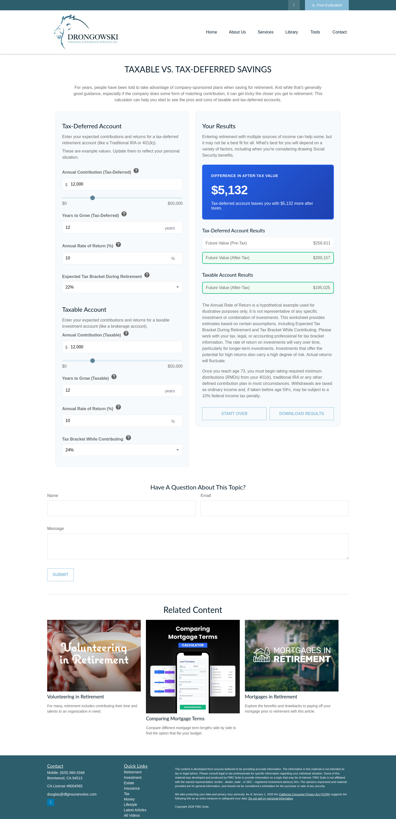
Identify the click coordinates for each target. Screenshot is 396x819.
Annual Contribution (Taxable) (96, 333)
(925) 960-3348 (72, 773)
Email (206, 495)
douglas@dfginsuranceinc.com (72, 794)
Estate (129, 783)
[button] (211, 32)
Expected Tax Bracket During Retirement (106, 275)
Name (52, 495)
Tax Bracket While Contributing (97, 438)
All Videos (132, 815)
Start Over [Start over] (234, 413)
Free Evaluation (327, 5)
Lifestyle (130, 805)
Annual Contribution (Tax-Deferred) (101, 171)
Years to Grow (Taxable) (90, 377)
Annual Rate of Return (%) (92, 245)
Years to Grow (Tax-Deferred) (95, 214)
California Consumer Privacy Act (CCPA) (304, 794)
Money (129, 799)
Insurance (132, 788)
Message (55, 528)
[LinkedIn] (294, 5)
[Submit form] (60, 574)
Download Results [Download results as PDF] (301, 413)
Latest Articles (135, 810)
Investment (133, 777)
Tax (127, 794)
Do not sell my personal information (271, 798)
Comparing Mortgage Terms (175, 718)
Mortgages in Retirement (271, 696)
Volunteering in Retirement (75, 696)
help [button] (136, 170)
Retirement (133, 772)
